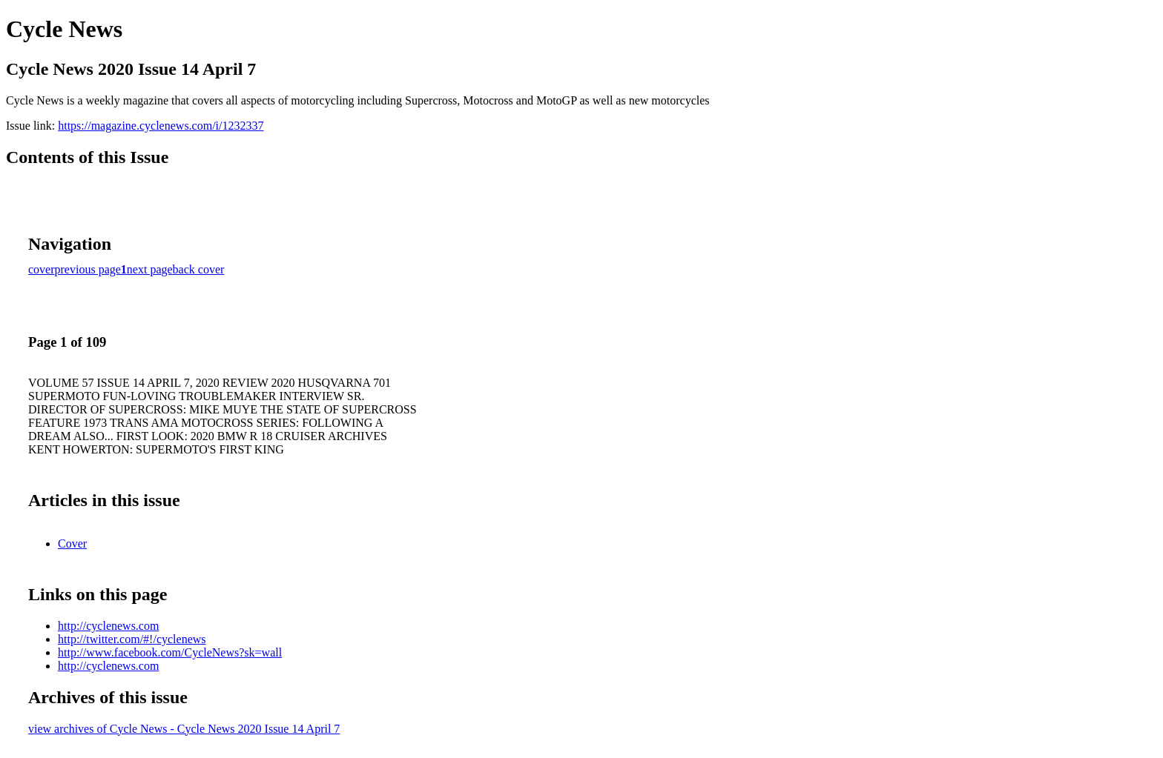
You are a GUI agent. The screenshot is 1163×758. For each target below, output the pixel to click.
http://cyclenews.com (108, 625)
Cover (72, 543)
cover (41, 269)
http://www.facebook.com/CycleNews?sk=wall (170, 652)
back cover (199, 269)
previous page (88, 269)
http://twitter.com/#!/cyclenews (132, 639)
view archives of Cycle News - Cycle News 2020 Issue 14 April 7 (184, 728)
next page (150, 269)
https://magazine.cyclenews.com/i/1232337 (160, 125)
